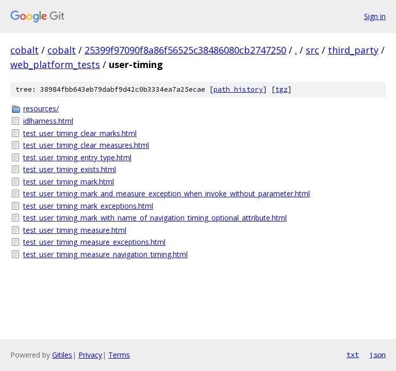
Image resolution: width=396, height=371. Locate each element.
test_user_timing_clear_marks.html (80, 133)
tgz (281, 89)
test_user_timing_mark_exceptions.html (88, 206)
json (377, 354)
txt (352, 354)
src (312, 50)
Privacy (90, 355)
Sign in (375, 16)
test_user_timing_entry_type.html (77, 157)
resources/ (41, 108)
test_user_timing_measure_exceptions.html (94, 242)
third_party (353, 50)
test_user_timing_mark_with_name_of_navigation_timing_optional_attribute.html (155, 218)
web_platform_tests (55, 64)
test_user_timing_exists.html (69, 169)
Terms (119, 355)
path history (238, 89)
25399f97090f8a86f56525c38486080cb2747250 (185, 50)
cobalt (24, 50)
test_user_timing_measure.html (74, 230)
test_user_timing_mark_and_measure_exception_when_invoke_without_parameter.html (166, 193)
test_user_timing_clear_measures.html (86, 145)
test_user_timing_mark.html (68, 182)
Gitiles (62, 355)
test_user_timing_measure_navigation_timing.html (105, 254)
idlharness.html (48, 121)
